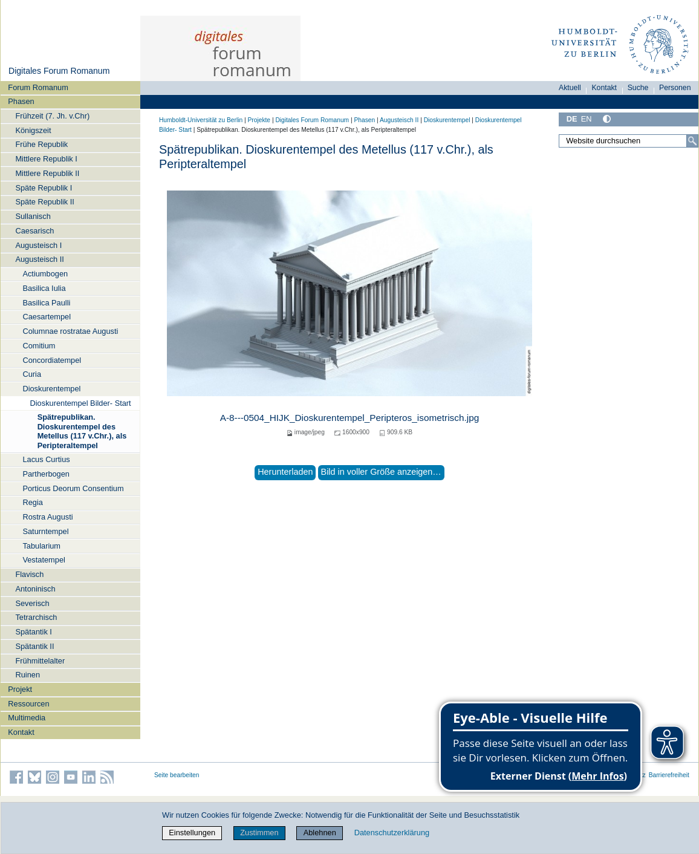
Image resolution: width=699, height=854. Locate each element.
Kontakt (21, 732)
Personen (675, 87)
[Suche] (692, 141)
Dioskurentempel (51, 388)
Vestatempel (43, 559)
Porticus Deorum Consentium (72, 488)
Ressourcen (28, 703)
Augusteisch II (39, 259)
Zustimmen (259, 832)
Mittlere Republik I (46, 158)
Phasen (21, 101)
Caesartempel (46, 316)
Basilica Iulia (43, 288)
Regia (32, 502)
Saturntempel (45, 531)
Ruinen (27, 674)
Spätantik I (33, 631)
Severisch (32, 603)
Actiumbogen (45, 273)
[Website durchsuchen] (628, 141)
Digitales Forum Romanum (58, 71)
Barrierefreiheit (669, 775)
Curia (31, 374)
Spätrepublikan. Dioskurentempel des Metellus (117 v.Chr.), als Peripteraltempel (82, 430)
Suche (638, 87)
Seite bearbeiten (177, 775)
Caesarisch (34, 230)
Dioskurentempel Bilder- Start (80, 403)
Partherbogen (46, 473)
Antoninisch (35, 588)
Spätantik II (34, 646)
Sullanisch (32, 216)
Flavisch (29, 574)
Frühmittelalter (40, 660)
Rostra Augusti (47, 516)
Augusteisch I (38, 245)
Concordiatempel (51, 360)
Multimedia (26, 717)
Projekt (20, 689)
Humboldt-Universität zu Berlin (200, 120)
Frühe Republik (41, 144)
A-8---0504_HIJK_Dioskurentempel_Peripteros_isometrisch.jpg (350, 417)
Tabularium (41, 545)
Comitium (38, 345)
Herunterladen (285, 472)
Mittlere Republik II (47, 173)
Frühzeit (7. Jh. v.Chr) (52, 115)
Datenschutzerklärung (391, 832)
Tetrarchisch (36, 617)
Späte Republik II (44, 201)
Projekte (258, 120)
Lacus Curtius (46, 459)
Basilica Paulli (46, 302)
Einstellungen (192, 832)
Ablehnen (320, 832)
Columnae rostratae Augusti (70, 331)
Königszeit (33, 130)
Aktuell (570, 87)
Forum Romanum (38, 87)
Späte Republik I (43, 187)
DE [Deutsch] (572, 118)
